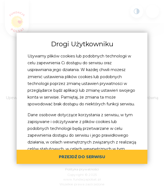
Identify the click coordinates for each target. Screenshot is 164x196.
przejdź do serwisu (82, 156)
